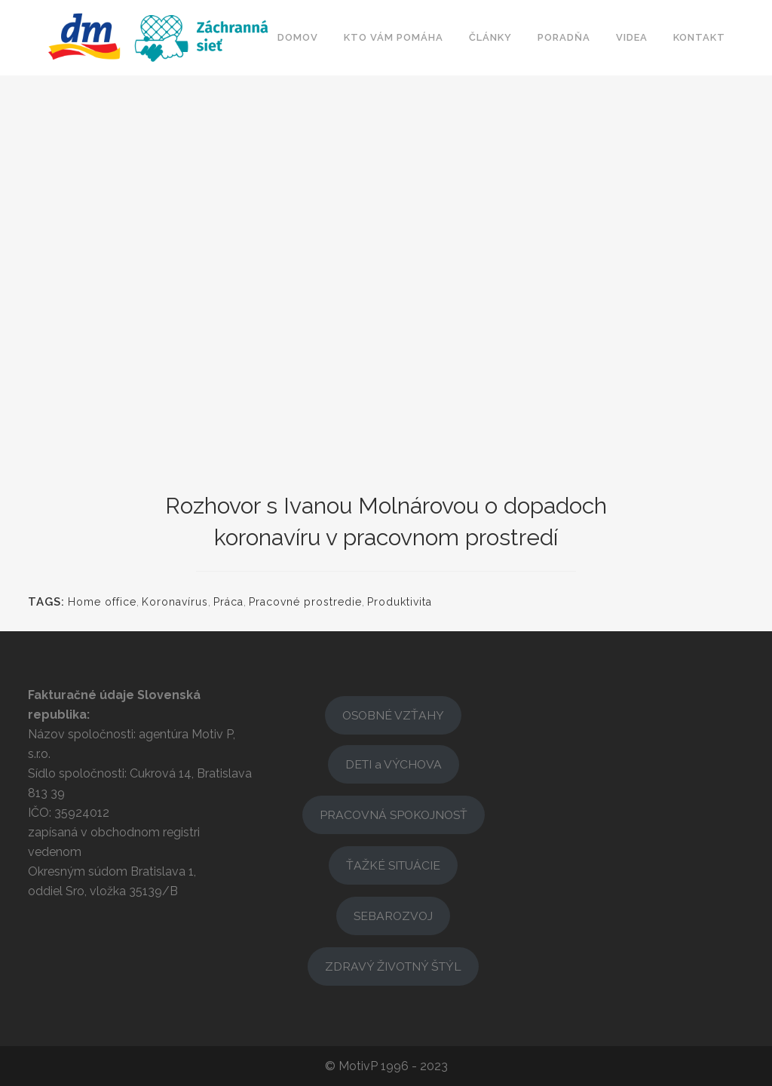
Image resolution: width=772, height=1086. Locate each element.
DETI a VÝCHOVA (393, 764)
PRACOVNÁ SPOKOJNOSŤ (393, 815)
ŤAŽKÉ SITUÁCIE (393, 865)
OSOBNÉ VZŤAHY (393, 715)
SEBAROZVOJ (393, 916)
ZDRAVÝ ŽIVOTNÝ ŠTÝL (393, 966)
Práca (228, 602)
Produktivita (399, 602)
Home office (102, 602)
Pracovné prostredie (305, 602)
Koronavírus (175, 602)
